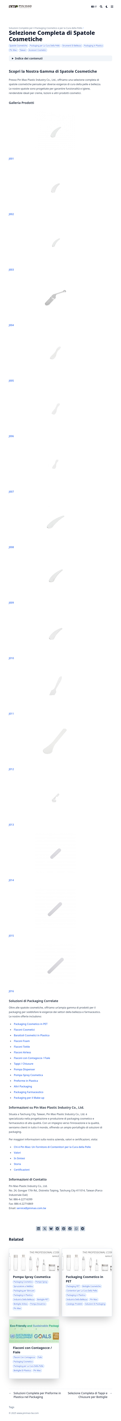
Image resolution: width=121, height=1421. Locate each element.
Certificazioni (22, 1169)
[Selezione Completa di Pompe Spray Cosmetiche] (34, 1282)
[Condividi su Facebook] (69, 1228)
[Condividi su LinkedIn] (38, 1228)
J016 (42, 968)
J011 (42, 690)
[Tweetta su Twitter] (44, 1228)
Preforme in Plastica (26, 1080)
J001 (42, 135)
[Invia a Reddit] (57, 1228)
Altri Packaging (23, 1086)
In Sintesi (19, 1158)
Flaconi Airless (22, 1052)
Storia (17, 1164)
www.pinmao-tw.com (28, 1413)
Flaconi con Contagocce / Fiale (32, 1058)
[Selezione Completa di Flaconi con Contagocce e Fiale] (34, 1348)
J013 (42, 801)
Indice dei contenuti (29, 58)
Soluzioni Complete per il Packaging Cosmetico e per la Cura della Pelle (45, 27)
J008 (42, 524)
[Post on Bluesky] (51, 1228)
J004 (42, 302)
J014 (42, 857)
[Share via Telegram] (82, 1228)
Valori (17, 1152)
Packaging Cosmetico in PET (31, 1024)
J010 (42, 635)
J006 (42, 413)
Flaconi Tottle (22, 1046)
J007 (42, 468)
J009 (42, 579)
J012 (42, 746)
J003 (42, 246)
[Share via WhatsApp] (76, 1228)
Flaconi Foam (22, 1041)
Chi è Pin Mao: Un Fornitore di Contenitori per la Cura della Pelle (52, 1147)
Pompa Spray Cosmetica (28, 1075)
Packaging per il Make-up (29, 1097)
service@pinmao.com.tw (31, 1208)
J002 (42, 191)
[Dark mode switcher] (107, 6)
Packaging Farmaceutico (28, 1092)
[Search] (101, 6)
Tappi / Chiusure (23, 1063)
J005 (42, 357)
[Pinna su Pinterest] (63, 1228)
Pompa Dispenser (24, 1069)
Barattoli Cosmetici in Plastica (31, 1035)
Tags (11, 1407)
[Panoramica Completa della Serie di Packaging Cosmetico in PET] (87, 1282)
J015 (42, 912)
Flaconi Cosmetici (24, 1029)
